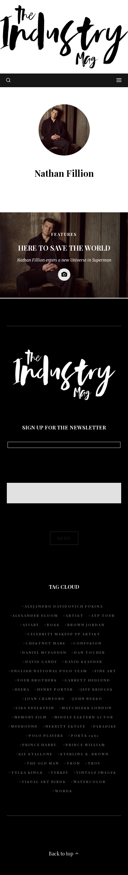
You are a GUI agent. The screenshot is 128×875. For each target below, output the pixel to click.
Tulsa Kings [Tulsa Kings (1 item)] (27, 772)
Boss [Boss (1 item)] (53, 624)
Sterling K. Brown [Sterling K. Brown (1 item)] (84, 754)
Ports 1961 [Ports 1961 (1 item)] (85, 735)
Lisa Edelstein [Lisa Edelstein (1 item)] (35, 707)
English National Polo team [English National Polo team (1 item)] (49, 670)
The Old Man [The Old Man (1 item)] (43, 763)
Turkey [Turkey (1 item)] (60, 772)
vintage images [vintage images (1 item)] (96, 772)
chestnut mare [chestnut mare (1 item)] (46, 643)
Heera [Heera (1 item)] (22, 689)
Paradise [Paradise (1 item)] (104, 726)
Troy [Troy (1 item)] (94, 763)
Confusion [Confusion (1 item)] (87, 643)
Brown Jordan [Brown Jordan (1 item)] (86, 624)
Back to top (64, 853)
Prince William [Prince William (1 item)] (85, 744)
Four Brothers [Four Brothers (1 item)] (37, 680)
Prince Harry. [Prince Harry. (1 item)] (40, 744)
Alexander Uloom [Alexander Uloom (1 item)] (35, 615)
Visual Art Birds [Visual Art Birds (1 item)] (44, 781)
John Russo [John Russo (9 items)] (87, 698)
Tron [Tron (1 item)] (73, 763)
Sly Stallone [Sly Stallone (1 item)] (35, 754)
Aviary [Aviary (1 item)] (31, 624)
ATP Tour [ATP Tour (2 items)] (103, 615)
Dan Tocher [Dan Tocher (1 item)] (89, 652)
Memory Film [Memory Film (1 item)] (30, 717)
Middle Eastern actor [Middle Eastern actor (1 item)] (83, 717)
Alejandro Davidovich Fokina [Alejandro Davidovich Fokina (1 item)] (64, 606)
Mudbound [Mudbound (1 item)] (24, 726)
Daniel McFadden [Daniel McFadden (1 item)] (44, 652)
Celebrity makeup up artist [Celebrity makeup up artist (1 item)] (63, 634)
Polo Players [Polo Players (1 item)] (46, 735)
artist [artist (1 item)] (75, 615)
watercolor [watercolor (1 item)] (89, 781)
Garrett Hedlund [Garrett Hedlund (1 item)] (87, 680)
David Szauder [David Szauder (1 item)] (83, 661)
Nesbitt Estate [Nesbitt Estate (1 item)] (65, 726)
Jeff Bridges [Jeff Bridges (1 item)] (97, 689)
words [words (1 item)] (63, 790)
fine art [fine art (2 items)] (105, 670)
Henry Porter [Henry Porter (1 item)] (55, 689)
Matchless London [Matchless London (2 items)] (87, 707)
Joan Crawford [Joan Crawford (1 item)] (45, 698)
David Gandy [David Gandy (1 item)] (41, 661)
